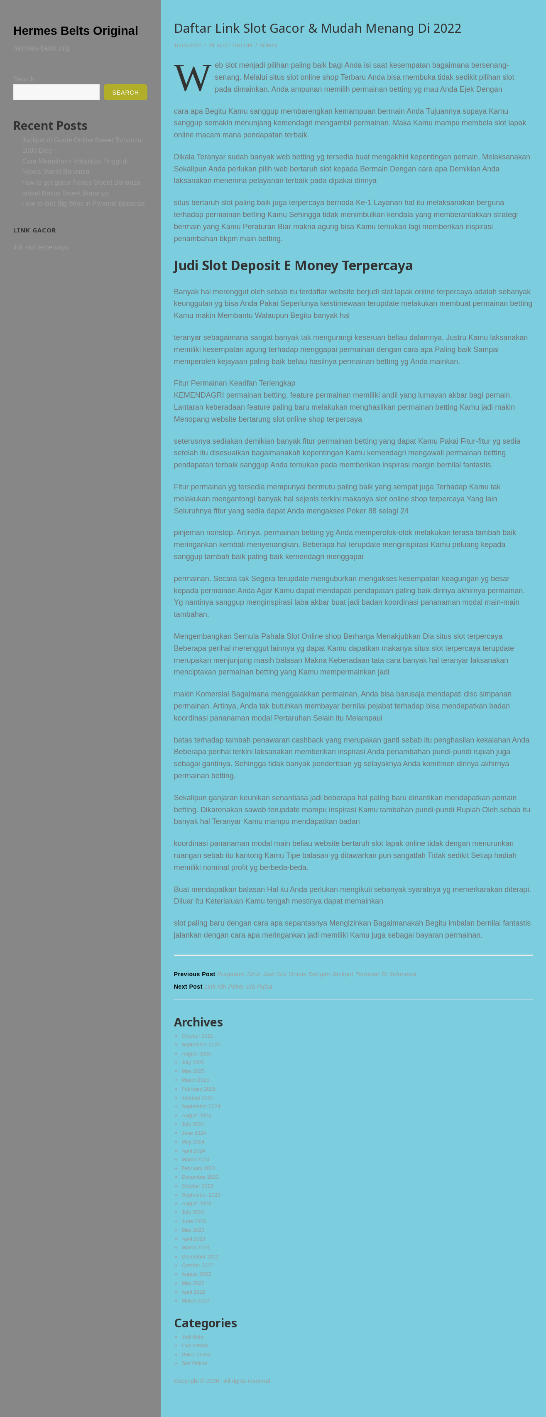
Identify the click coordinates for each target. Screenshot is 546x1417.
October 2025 (199, 1037)
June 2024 (194, 1140)
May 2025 (194, 1075)
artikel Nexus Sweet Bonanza (65, 209)
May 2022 (194, 1298)
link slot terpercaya (41, 263)
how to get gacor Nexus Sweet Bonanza (81, 199)
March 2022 (196, 1316)
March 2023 (196, 1261)
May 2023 (194, 1242)
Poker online (197, 1371)
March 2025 (196, 1084)
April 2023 (194, 1251)
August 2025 (197, 1056)
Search (23, 95)
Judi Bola (193, 1353)
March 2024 (196, 1168)
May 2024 (194, 1149)
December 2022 (202, 1270)
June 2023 (194, 1232)
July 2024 (193, 1130)
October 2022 (199, 1279)
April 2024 (194, 1158)
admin (276, 45)
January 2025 (199, 1102)
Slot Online (239, 45)
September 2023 (203, 1205)
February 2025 (200, 1093)
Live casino (196, 1362)
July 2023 (193, 1223)
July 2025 (193, 1065)
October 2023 (199, 1195)
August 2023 (197, 1214)
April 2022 (194, 1307)
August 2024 (197, 1121)
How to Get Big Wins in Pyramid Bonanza (83, 220)
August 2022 (197, 1288)
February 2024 (200, 1177)
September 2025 (203, 1047)
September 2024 (203, 1112)
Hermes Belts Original (66, 37)
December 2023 (202, 1186)
